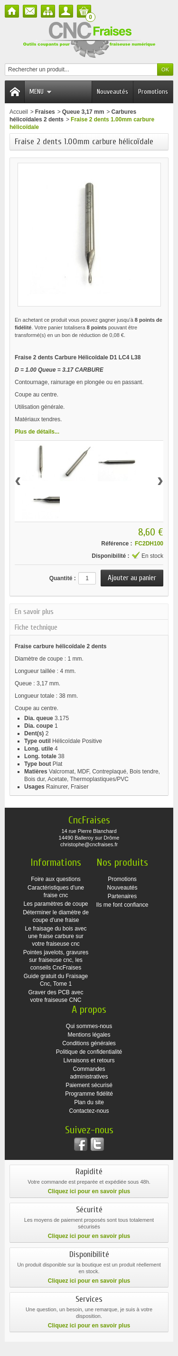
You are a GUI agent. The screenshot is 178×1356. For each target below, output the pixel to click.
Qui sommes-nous (89, 1026)
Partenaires (122, 896)
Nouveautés (112, 92)
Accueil (18, 112)
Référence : (116, 543)
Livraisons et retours (88, 1060)
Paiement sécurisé (89, 1085)
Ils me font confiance (122, 904)
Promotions (153, 92)
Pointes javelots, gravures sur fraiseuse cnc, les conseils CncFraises (55, 960)
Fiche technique (36, 627)
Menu (40, 92)
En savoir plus (34, 611)
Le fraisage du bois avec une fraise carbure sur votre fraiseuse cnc (55, 936)
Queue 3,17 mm (83, 112)
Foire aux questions (56, 879)
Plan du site (89, 1102)
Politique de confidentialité (89, 1052)
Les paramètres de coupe (55, 904)
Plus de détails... (37, 431)
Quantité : (62, 578)
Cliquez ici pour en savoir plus (89, 1191)
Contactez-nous (89, 1111)
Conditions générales (89, 1043)
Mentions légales (88, 1034)
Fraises (45, 112)
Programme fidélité (89, 1093)
